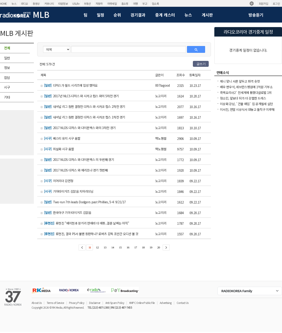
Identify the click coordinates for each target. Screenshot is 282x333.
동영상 (36, 3)
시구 (7, 87)
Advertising (165, 303)
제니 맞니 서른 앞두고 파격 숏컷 (240, 81)
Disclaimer (94, 303)
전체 (7, 48)
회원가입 (263, 3)
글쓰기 (201, 64)
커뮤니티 (49, 3)
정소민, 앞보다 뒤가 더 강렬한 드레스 (243, 98)
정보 (7, 67)
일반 (7, 58)
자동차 (99, 3)
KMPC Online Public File (142, 303)
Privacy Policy (76, 303)
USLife (75, 3)
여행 (135, 3)
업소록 (155, 3)
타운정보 (63, 3)
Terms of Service (55, 303)
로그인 (276, 3)
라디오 (24, 3)
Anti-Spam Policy (114, 303)
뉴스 (14, 3)
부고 (144, 3)
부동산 (87, 3)
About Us (37, 303)
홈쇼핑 (124, 3)
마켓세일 (112, 3)
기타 (7, 97)
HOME (3, 3)
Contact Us (183, 303)
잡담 (7, 77)
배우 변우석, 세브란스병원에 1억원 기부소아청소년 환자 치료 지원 (246, 89)
